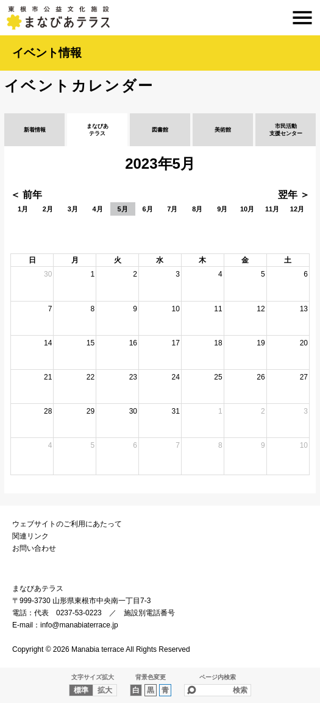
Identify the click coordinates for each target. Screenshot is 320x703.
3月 (73, 209)
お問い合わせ (34, 548)
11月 (272, 209)
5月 (123, 209)
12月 (297, 209)
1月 (23, 209)
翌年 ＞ (294, 194)
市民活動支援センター (285, 129)
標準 (81, 690)
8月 (197, 209)
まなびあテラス (160, 17)
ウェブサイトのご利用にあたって (67, 524)
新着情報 (35, 130)
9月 (222, 209)
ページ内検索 (217, 677)
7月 (172, 209)
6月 (147, 209)
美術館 (223, 130)
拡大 (105, 690)
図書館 (160, 130)
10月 (247, 209)
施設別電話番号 (149, 613)
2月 (48, 209)
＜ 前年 (26, 194)
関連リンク (30, 536)
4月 (98, 209)
